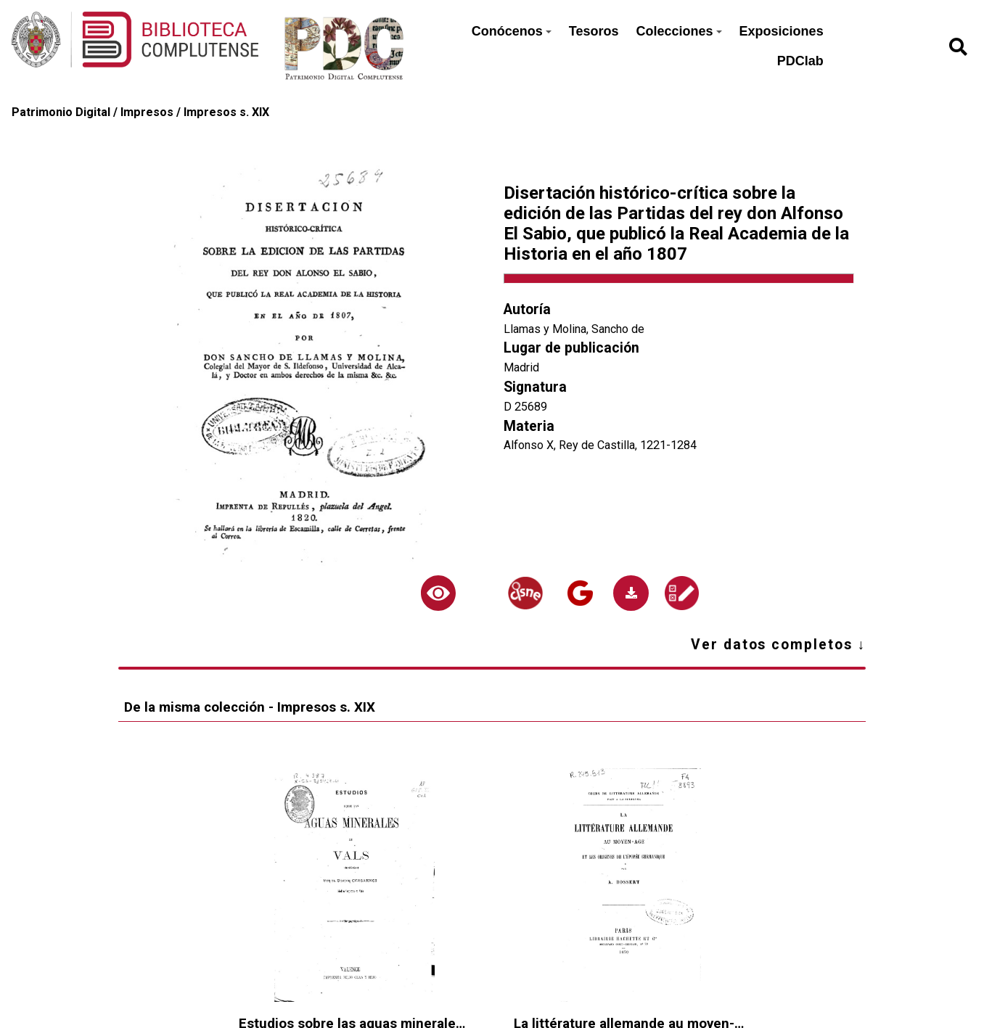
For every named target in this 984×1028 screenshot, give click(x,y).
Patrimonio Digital (61, 112)
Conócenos (512, 31)
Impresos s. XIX (226, 112)
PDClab (800, 61)
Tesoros (594, 31)
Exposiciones (781, 31)
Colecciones (679, 31)
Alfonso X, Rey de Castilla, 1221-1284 (600, 445)
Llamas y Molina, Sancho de (574, 329)
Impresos (146, 112)
